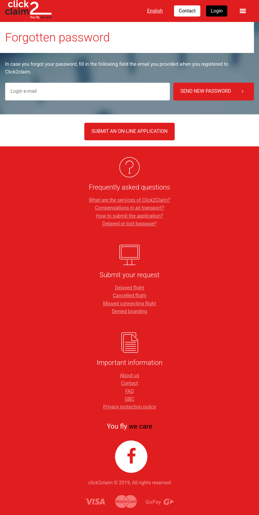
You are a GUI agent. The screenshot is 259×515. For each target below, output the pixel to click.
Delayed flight (129, 288)
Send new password (211, 91)
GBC (129, 399)
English (155, 11)
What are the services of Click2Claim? (129, 200)
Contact (129, 383)
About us (129, 375)
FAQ (129, 391)
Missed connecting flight (129, 304)
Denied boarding (129, 311)
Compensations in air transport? (129, 208)
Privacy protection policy (129, 407)
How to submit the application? (129, 216)
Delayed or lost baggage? (130, 224)
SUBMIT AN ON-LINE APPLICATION (129, 131)
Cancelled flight (129, 295)
